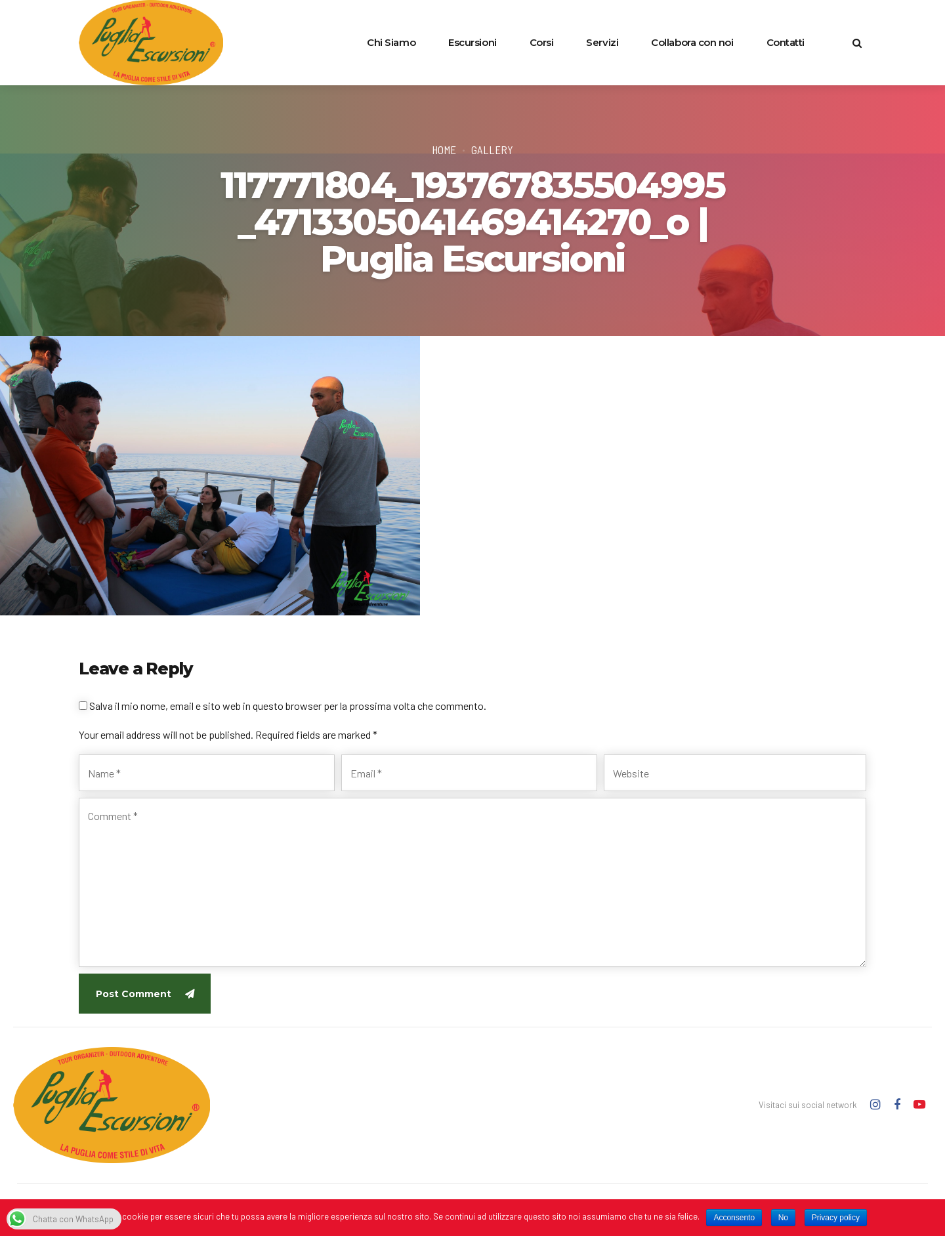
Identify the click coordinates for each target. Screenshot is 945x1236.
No (783, 1217)
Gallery (492, 149)
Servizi (602, 42)
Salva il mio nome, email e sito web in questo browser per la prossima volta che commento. (287, 705)
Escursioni (472, 42)
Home (444, 149)
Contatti (785, 42)
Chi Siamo (391, 42)
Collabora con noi (692, 42)
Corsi (542, 42)
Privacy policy (836, 1217)
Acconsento (734, 1217)
